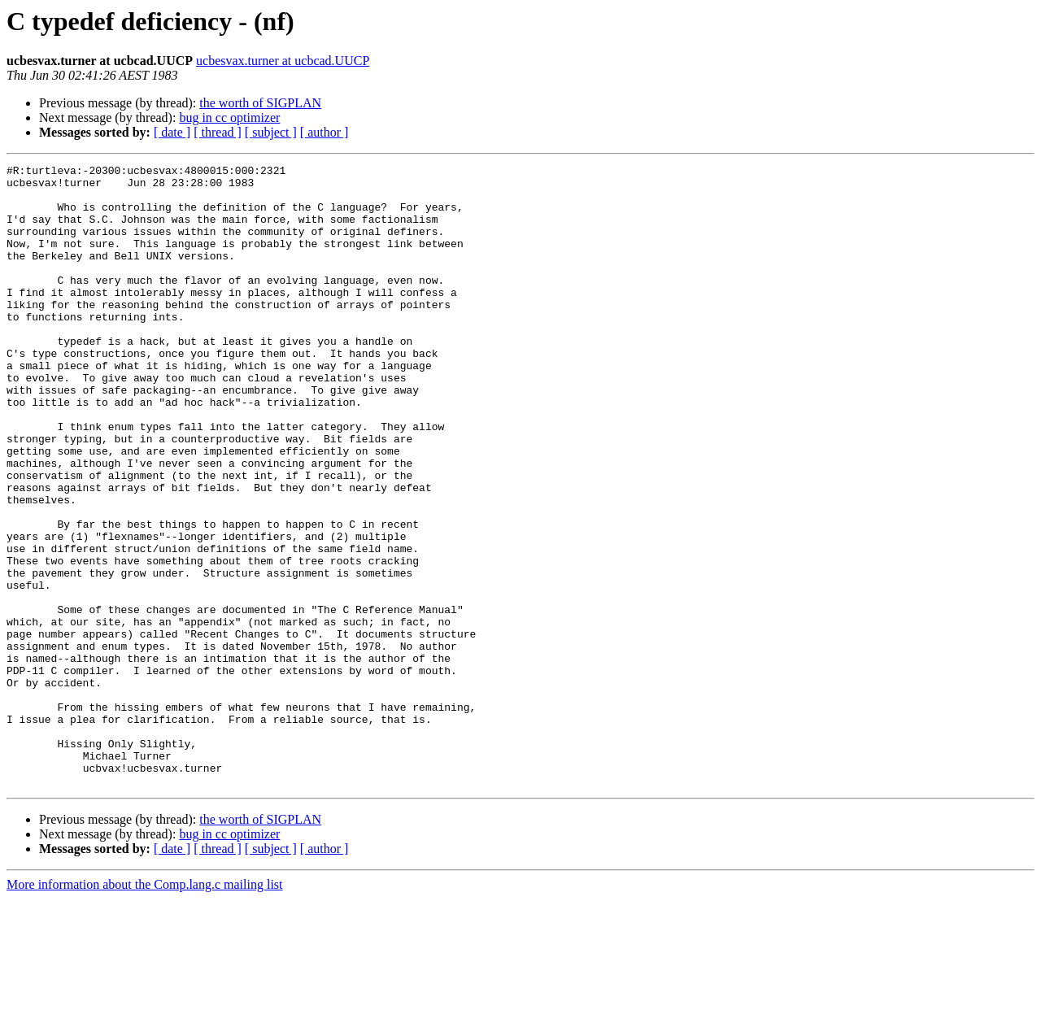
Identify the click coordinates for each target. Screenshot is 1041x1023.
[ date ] (172, 132)
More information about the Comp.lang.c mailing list (145, 1009)
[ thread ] (218, 132)
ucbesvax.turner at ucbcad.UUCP (282, 60)
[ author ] (324, 132)
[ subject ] (271, 132)
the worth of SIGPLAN (260, 103)
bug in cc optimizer (229, 117)
